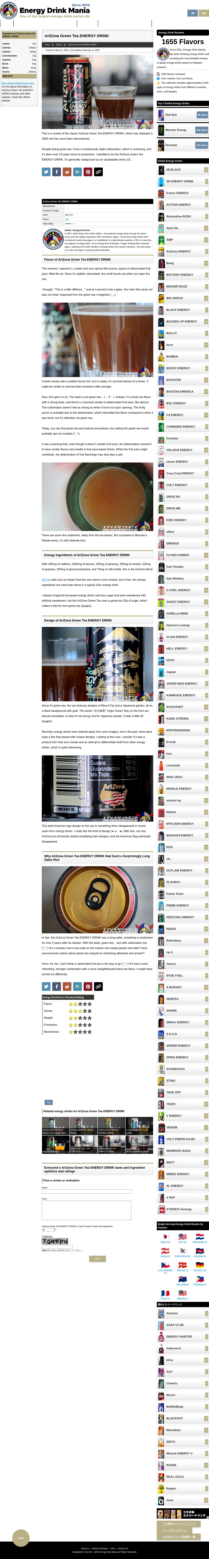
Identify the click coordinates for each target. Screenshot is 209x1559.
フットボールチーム (174, 1530)
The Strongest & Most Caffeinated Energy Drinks (45, 23)
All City (46, 579)
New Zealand (182, 1283)
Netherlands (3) (200, 1240)
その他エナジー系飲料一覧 (178, 1536)
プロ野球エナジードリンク (178, 1523)
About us (85, 1548)
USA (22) (182, 1240)
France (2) (165, 1297)
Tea (66, 219)
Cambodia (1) (199, 1254)
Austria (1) (165, 1254)
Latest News (88, 23)
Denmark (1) (182, 1268)
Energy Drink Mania (108, 1552)
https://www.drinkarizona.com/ (18, 83)
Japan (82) (165, 1240)
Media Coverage (99, 1548)
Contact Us (123, 1548)
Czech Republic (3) (165, 1270)
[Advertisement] (97, 188)
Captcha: (47, 1240)
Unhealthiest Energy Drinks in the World (125, 23)
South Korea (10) (183, 1254)
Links (112, 1548)
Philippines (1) (199, 1283)
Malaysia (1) (182, 1297)
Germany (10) (199, 1268)
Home (6, 23)
